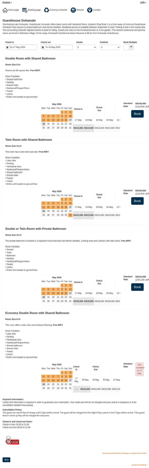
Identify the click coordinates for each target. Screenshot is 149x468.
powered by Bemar (139, 465)
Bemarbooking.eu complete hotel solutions (131, 453)
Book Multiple (130, 42)
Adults (79, 42)
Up (6, 460)
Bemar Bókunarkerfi (109, 453)
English (7, 2)
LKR (143, 2)
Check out (46, 42)
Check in (9, 42)
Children (104, 42)
